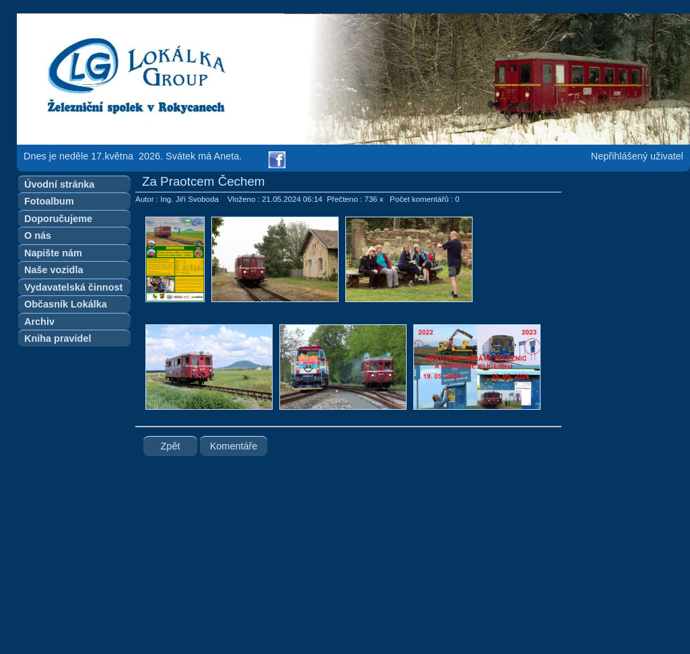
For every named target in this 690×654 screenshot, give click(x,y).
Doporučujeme (58, 218)
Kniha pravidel (57, 338)
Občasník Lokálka (65, 304)
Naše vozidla (53, 269)
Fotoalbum (49, 201)
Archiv (39, 321)
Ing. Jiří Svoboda (189, 199)
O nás (37, 235)
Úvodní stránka (59, 184)
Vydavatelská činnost (73, 287)
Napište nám (53, 253)
